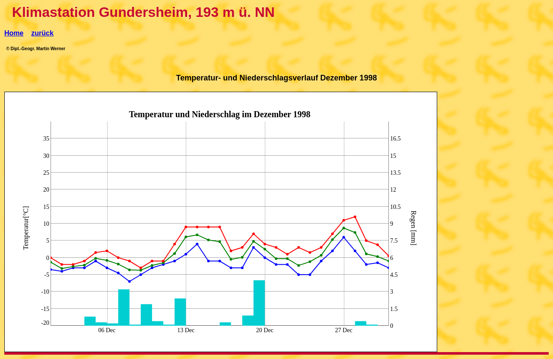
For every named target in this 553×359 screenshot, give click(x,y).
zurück (42, 33)
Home (13, 33)
